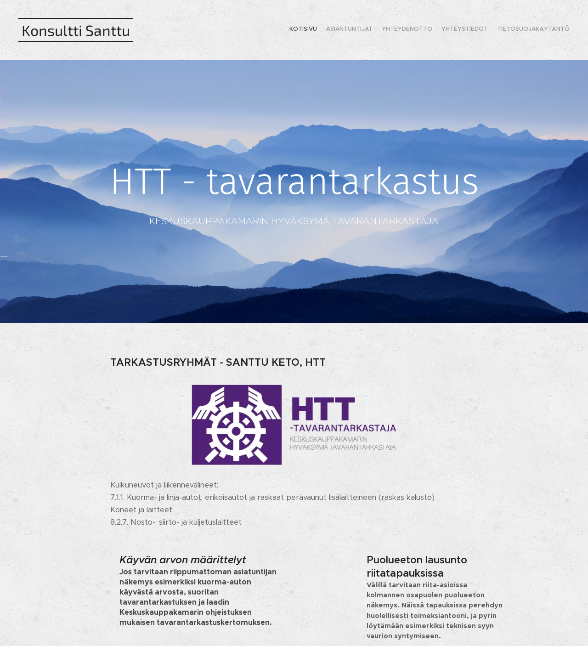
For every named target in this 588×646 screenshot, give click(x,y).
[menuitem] (534, 29)
